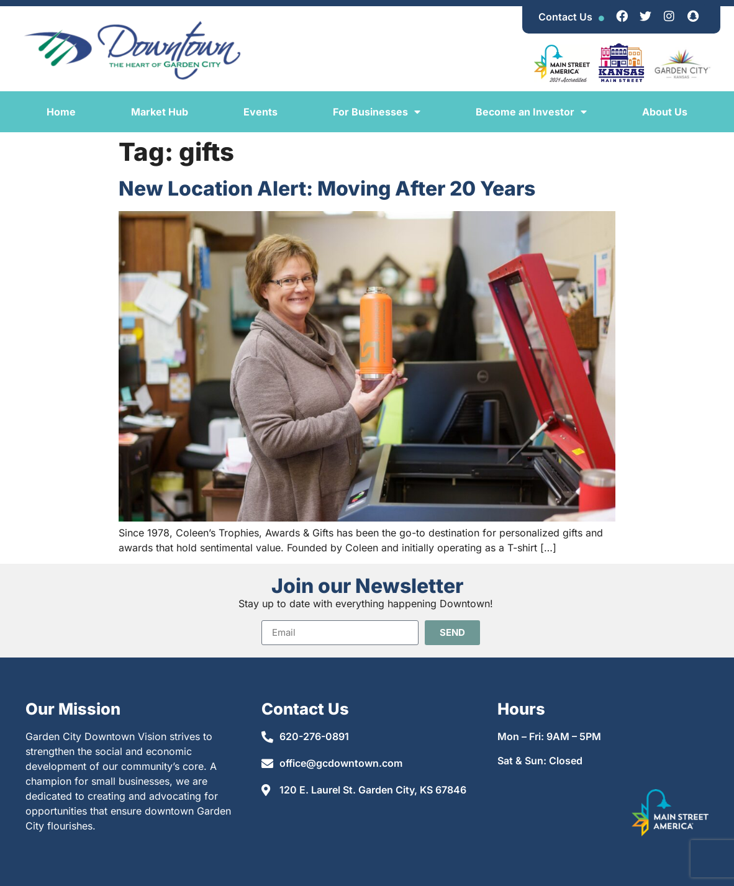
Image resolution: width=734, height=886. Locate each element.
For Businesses (376, 112)
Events (260, 112)
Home (61, 112)
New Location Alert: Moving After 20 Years (327, 188)
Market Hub (159, 112)
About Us (664, 112)
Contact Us (565, 17)
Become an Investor (531, 112)
